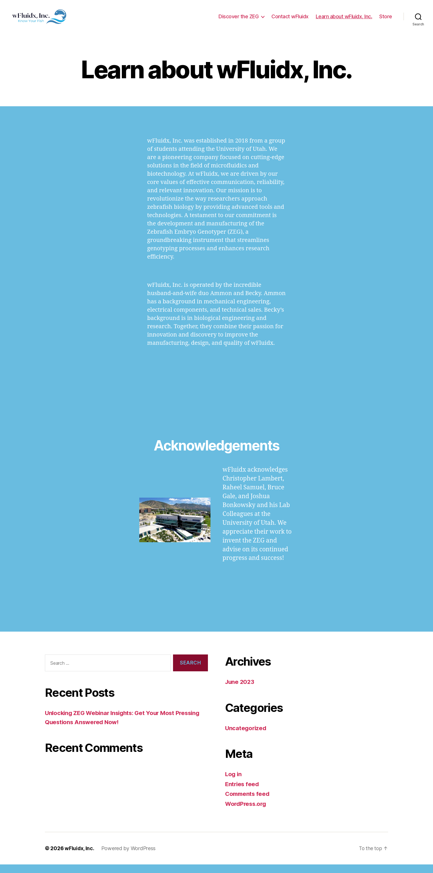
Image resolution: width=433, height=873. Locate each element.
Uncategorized (246, 736)
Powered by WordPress (129, 857)
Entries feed (242, 792)
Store (385, 21)
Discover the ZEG (239, 21)
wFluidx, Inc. (80, 857)
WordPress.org (247, 812)
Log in (233, 782)
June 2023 (240, 690)
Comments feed (248, 802)
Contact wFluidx (290, 21)
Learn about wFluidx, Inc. (344, 21)
